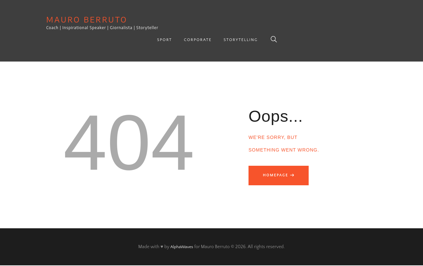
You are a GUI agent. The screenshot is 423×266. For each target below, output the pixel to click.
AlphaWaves (181, 247)
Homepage (277, 175)
